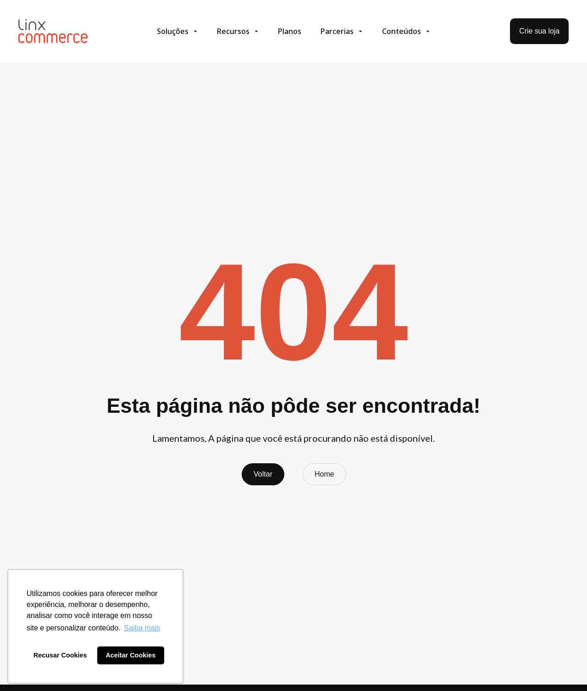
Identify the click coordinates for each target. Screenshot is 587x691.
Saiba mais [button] (142, 628)
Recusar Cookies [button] (60, 655)
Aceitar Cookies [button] (130, 655)
